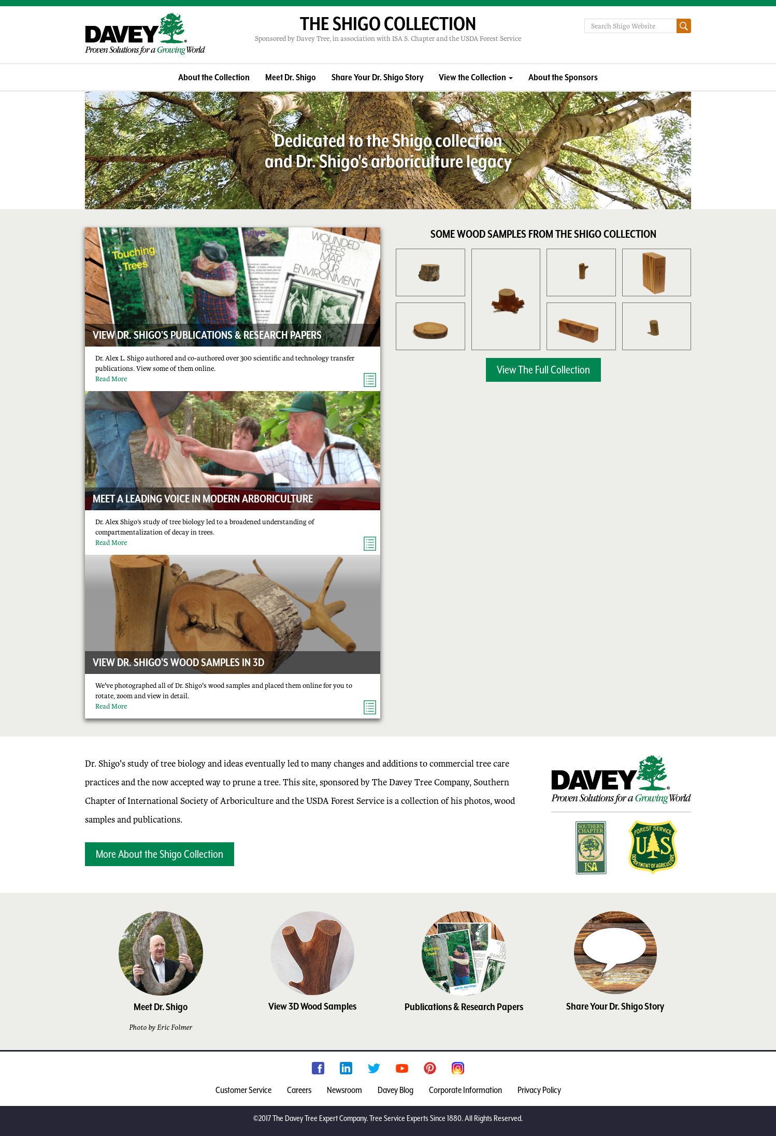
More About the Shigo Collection (159, 854)
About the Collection (214, 77)
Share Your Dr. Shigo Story (377, 77)
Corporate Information (465, 1090)
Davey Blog (395, 1090)
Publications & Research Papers (464, 1006)
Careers (299, 1090)
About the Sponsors (563, 77)
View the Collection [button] (476, 77)
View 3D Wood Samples (312, 1006)
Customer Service (243, 1090)
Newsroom (344, 1090)
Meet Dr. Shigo (290, 77)
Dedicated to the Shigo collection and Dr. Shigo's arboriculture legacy (388, 150)
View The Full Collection (543, 370)
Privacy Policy (539, 1090)
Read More (111, 379)
